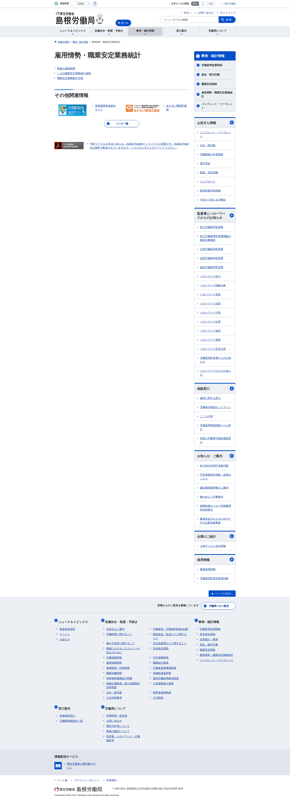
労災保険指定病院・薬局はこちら (215, 477)
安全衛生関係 (160, 646)
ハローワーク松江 (210, 277)
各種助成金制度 (162, 671)
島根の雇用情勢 (66, 68)
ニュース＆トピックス (74, 621)
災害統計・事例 (209, 637)
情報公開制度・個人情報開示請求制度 (123, 683)
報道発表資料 (67, 627)
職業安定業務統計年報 (70, 78)
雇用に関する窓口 (210, 399)
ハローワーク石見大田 (213, 349)
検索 (229, 19)
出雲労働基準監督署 (211, 249)
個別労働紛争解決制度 (166, 676)
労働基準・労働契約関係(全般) (170, 627)
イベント (65, 632)
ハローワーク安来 (210, 295)
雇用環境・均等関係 (118, 666)
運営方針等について (118, 721)
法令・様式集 (207, 145)
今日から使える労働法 (213, 199)
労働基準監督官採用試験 (214, 580)
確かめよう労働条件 (211, 497)
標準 (195, 3)
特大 (211, 3)
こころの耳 (206, 417)
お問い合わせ (206, 12)
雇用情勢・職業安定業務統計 (216, 94)
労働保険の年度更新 (211, 154)
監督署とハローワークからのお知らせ (215, 216)
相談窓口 (215, 389)
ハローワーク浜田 (210, 304)
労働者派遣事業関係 (164, 666)
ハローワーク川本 (210, 313)
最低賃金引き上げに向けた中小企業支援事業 (215, 521)
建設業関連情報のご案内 (214, 488)
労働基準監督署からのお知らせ (215, 360)
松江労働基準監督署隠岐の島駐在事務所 (215, 238)
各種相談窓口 (67, 711)
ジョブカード (207, 181)
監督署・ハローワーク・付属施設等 (123, 734)
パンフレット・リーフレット (216, 106)
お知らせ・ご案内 (215, 457)
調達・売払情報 (209, 172)
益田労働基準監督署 (211, 268)
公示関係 (158, 696)
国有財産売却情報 (210, 190)
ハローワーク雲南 (210, 340)
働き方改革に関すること (120, 641)
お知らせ (65, 637)
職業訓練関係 (114, 671)
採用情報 (215, 561)
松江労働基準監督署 (211, 227)
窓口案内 (65, 705)
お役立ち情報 (215, 123)
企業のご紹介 (215, 537)
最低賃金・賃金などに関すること (170, 634)
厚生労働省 (230, 3)
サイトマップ (228, 12)
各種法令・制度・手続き (122, 621)
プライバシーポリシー (87, 776)
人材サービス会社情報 (213, 547)
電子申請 (205, 163)
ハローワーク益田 (210, 331)
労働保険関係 (114, 655)
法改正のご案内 (115, 627)
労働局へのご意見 (219, 606)
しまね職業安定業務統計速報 (74, 73)
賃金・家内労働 (210, 74)
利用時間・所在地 (116, 711)
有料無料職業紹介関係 (119, 676)
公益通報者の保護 (163, 681)
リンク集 (62, 776)
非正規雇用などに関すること (170, 641)
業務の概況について (118, 727)
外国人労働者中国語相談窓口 (215, 441)
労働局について (116, 705)
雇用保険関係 (114, 661)
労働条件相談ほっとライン (215, 408)
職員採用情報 (207, 570)
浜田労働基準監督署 (211, 258)
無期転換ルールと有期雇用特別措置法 (215, 508)
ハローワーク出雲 (210, 322)
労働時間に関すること (119, 632)
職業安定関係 (209, 84)
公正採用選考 (114, 696)
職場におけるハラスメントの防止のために (123, 648)
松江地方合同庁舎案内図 (214, 466)
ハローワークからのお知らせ (215, 373)
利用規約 (111, 776)
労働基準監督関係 (211, 65)
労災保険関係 (160, 655)
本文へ (188, 12)
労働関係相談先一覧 (71, 716)
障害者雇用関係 (162, 690)
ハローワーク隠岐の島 (213, 286)
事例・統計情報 (213, 56)
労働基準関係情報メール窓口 (215, 428)
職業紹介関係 (160, 661)
